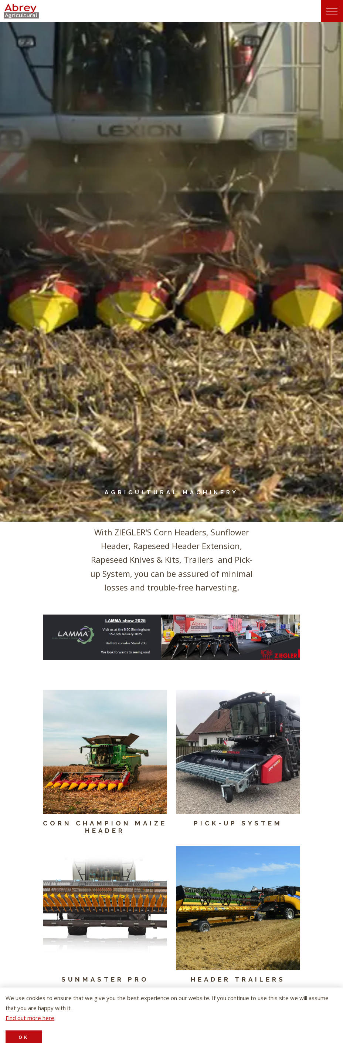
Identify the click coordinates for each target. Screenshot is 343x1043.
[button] (171, 637)
